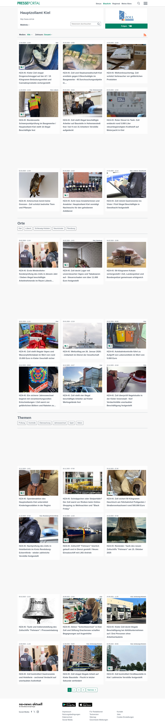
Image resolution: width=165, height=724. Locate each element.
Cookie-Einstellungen (125, 716)
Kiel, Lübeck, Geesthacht (138, 170)
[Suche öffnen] (138, 3)
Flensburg (74, 228)
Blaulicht (107, 4)
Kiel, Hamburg (97, 240)
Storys (98, 4)
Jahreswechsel (62, 422)
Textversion (94, 713)
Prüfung (22, 422)
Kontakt (120, 710)
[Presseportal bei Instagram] (37, 710)
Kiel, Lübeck (54, 90)
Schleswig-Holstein (43, 228)
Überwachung (46, 422)
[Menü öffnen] (145, 3)
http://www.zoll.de (27, 19)
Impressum (66, 710)
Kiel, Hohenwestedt (96, 90)
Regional (116, 4)
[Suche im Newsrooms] (86, 24)
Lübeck (29, 228)
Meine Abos (127, 4)
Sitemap (93, 716)
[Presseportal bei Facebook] (31, 711)
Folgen (126, 26)
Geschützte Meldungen (99, 719)
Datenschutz (67, 716)
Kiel (57, 43)
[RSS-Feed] (144, 35)
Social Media (67, 719)
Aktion (82, 422)
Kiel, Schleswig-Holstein (138, 596)
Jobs (119, 713)
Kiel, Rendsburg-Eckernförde (48, 515)
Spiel (74, 422)
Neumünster (60, 228)
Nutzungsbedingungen (71, 713)
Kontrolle (33, 422)
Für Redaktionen (96, 710)
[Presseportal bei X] (33, 711)
